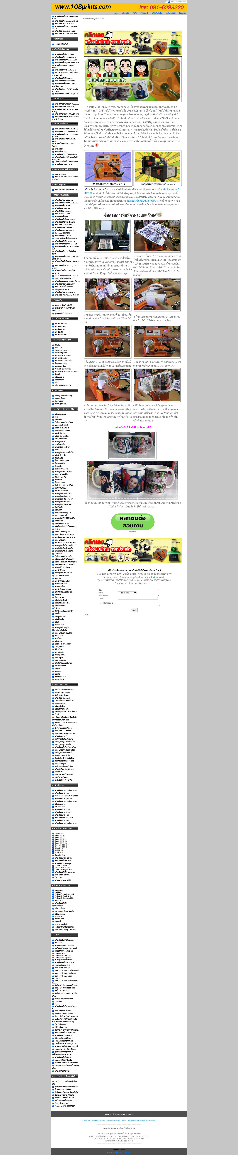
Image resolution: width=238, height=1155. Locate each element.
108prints (94, 1120)
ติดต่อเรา (182, 13)
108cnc (124, 1120)
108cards (140, 1120)
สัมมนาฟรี (144, 13)
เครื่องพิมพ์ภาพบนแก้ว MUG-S (142, 200)
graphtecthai (116, 1120)
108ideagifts (131, 1120)
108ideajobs (86, 1120)
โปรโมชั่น (125, 13)
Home (116, 13)
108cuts (108, 1120)
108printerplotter (150, 1120)
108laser (102, 1120)
